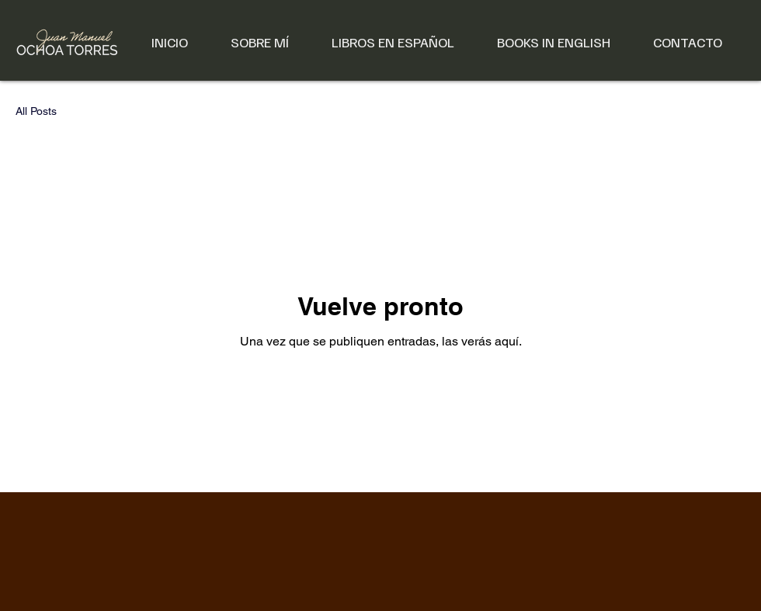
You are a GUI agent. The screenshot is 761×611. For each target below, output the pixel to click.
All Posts (36, 111)
